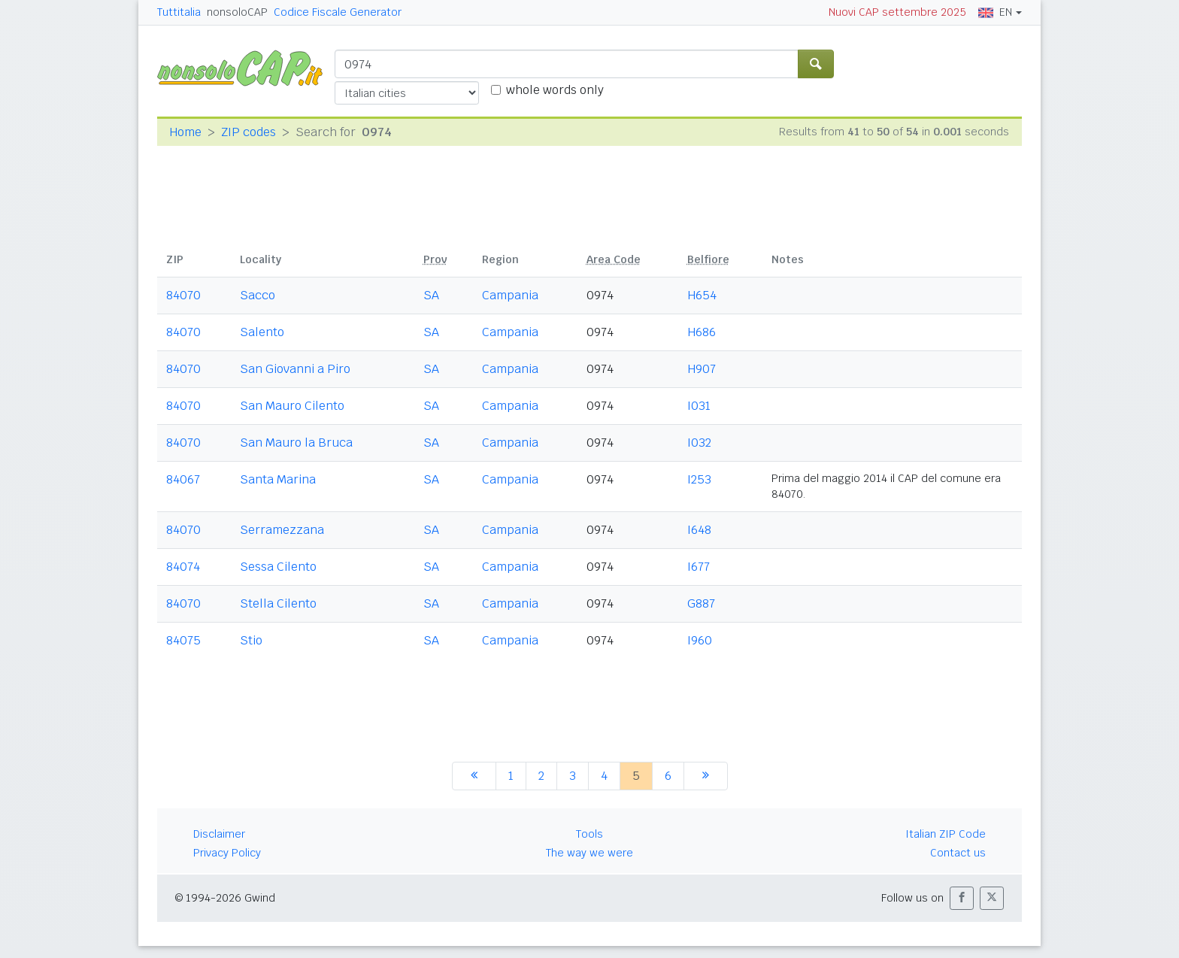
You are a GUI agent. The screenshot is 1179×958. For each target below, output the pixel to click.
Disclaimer (219, 834)
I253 (699, 479)
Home (185, 132)
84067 (183, 479)
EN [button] (995, 12)
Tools (589, 834)
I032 (699, 442)
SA (431, 295)
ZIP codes (248, 132)
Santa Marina (278, 479)
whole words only (555, 90)
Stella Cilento (278, 603)
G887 (701, 603)
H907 (701, 369)
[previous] (474, 776)
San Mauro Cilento (292, 406)
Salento (262, 332)
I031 (699, 406)
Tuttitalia (179, 12)
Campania (510, 295)
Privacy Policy (227, 852)
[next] (705, 776)
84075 (183, 640)
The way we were (589, 852)
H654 (702, 295)
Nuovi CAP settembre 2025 (897, 12)
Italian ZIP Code (945, 834)
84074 (183, 566)
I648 (699, 530)
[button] (962, 898)
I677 (698, 566)
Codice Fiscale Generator (338, 12)
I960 (699, 640)
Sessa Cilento (278, 566)
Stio (251, 640)
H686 (701, 332)
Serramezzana (282, 530)
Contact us (958, 852)
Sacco (257, 295)
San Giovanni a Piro (295, 369)
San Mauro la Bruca (296, 442)
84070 (183, 295)
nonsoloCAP (237, 12)
